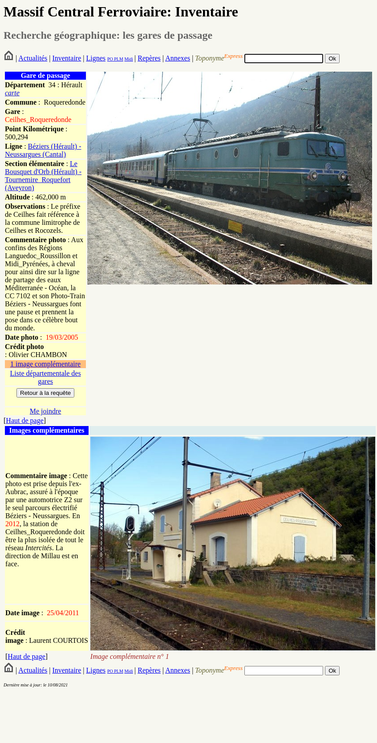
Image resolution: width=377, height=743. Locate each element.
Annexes (177, 58)
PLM (118, 59)
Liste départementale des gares (45, 377)
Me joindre (45, 411)
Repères (149, 58)
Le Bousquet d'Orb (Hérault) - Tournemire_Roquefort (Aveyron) (43, 175)
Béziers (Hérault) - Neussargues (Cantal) (43, 150)
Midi (128, 59)
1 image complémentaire (45, 364)
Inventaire (66, 58)
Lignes (95, 58)
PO (110, 59)
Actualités (32, 58)
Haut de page (24, 420)
